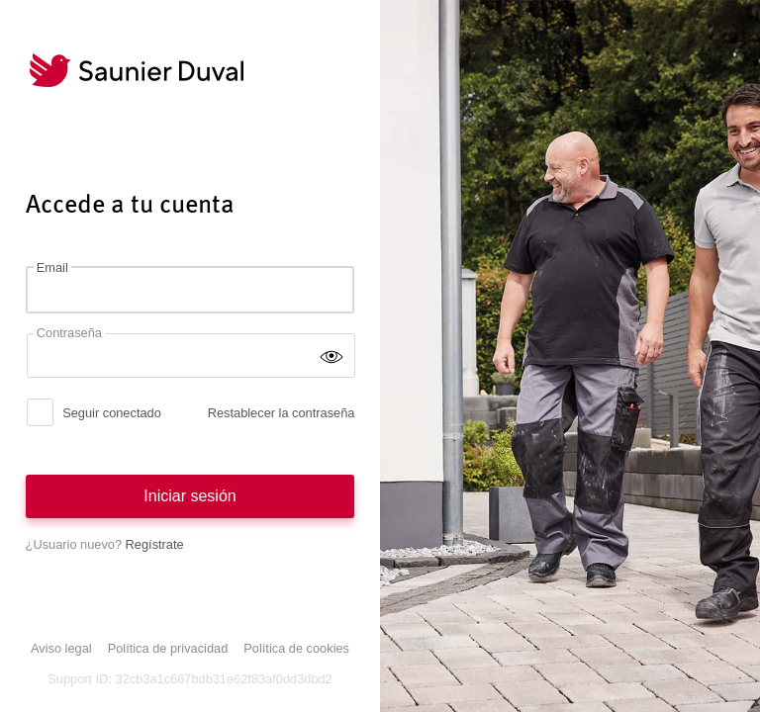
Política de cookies (296, 648)
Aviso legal (61, 648)
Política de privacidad (168, 648)
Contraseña (69, 332)
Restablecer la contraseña (281, 412)
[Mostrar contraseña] (331, 355)
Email (52, 267)
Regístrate (155, 544)
